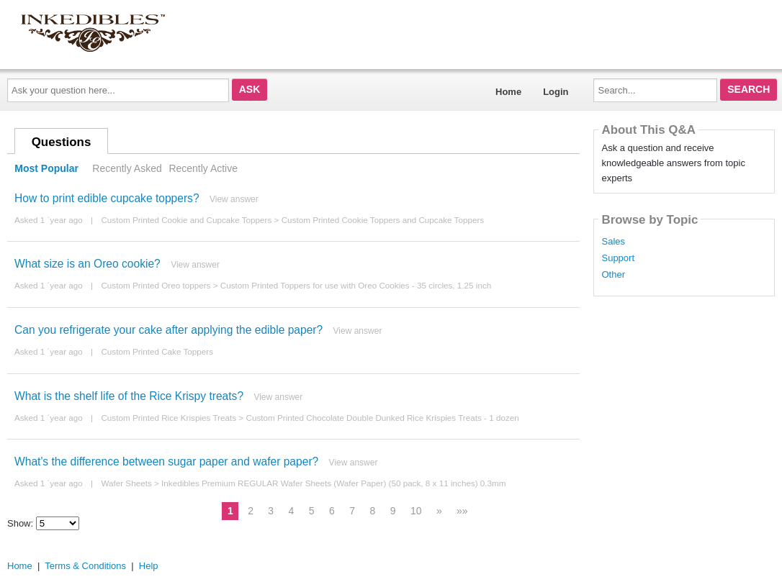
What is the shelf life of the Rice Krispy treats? (128, 396)
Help (148, 565)
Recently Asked (126, 168)
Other (613, 275)
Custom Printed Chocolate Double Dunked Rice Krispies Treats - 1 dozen (382, 417)
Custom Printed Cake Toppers (157, 351)
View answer (234, 199)
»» (462, 511)
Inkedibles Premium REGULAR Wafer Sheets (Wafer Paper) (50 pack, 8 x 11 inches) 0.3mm (333, 483)
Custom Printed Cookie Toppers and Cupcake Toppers (383, 219)
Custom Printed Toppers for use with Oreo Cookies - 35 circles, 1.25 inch (356, 285)
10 (416, 511)
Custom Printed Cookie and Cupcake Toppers (186, 219)
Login (555, 91)
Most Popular (46, 168)
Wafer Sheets (126, 483)
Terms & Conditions (85, 565)
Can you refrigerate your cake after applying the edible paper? (168, 330)
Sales (613, 242)
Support (617, 258)
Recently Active (203, 168)
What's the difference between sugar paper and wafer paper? (166, 461)
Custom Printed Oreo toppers (155, 285)
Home (508, 91)
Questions (61, 142)
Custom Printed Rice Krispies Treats (168, 417)
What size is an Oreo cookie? (87, 264)
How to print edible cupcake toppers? (106, 198)
